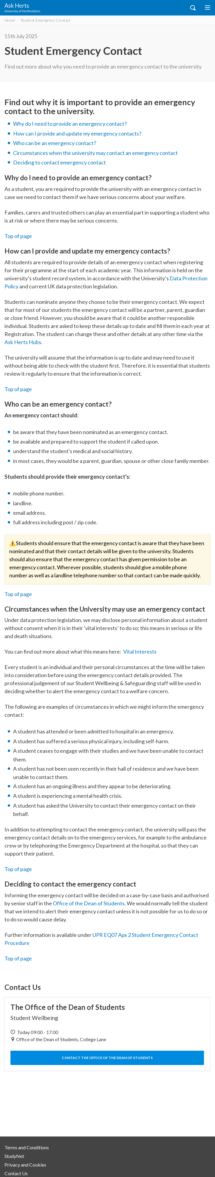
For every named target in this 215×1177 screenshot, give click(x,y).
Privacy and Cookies (25, 1164)
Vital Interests (140, 651)
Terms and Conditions (26, 1147)
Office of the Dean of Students (89, 903)
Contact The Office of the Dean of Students (107, 1057)
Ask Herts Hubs (22, 342)
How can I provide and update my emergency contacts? (77, 133)
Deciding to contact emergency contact (59, 162)
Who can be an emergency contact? (54, 143)
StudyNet (14, 1156)
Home (9, 20)
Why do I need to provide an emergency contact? (70, 123)
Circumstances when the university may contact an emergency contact (95, 153)
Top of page (18, 236)
